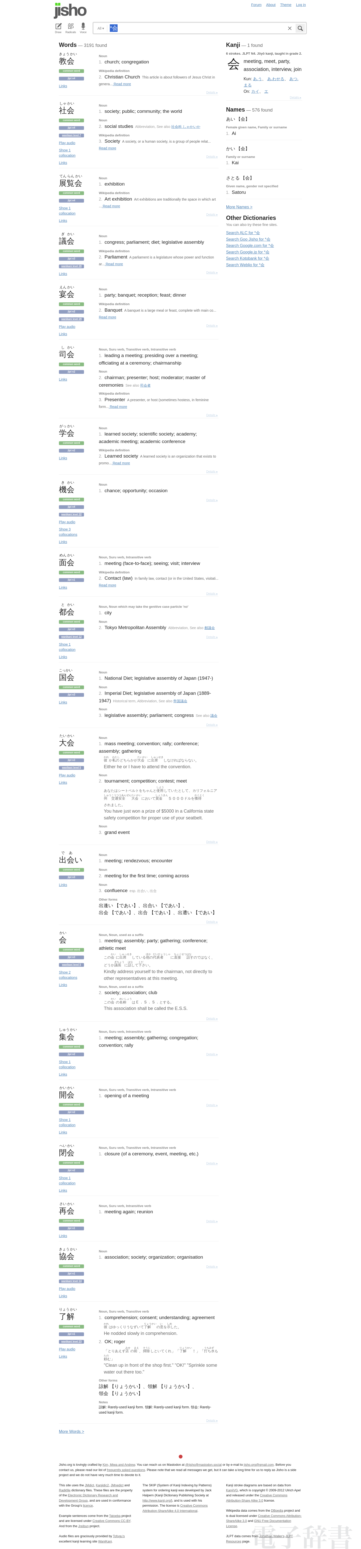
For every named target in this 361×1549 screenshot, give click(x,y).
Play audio (67, 143)
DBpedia (277, 1510)
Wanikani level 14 (71, 1281)
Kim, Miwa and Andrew (119, 1465)
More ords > (71, 1431)
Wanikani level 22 (71, 514)
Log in (301, 5)
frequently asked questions (126, 1470)
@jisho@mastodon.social (203, 1465)
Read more (122, 84)
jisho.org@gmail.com (259, 1465)
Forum (256, 5)
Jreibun (83, 1526)
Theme (286, 5)
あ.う (257, 78)
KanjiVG (232, 1490)
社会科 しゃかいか (185, 127)
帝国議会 (180, 701)
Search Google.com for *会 (250, 245)
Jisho (70, 11)
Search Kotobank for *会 (247, 258)
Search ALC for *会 (243, 233)
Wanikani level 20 (71, 266)
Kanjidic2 (102, 1485)
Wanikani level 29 (71, 319)
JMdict (89, 1485)
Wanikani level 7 (71, 135)
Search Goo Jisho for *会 (248, 239)
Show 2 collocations (68, 975)
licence (88, 1505)
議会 (213, 716)
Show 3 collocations (68, 532)
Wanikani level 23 (71, 1341)
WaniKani (105, 1541)
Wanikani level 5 (71, 767)
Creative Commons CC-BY (111, 1521)
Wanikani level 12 (71, 636)
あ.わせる (275, 78)
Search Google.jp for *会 (247, 252)
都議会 (209, 628)
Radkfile (64, 1490)
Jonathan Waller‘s (272, 1536)
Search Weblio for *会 (245, 265)
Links (63, 86)
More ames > (239, 207)
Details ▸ (212, 92)
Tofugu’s (119, 1536)
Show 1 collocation (67, 152)
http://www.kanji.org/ (156, 1500)
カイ (255, 91)
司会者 (145, 385)
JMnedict (117, 1485)
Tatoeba (115, 1516)
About (271, 5)
